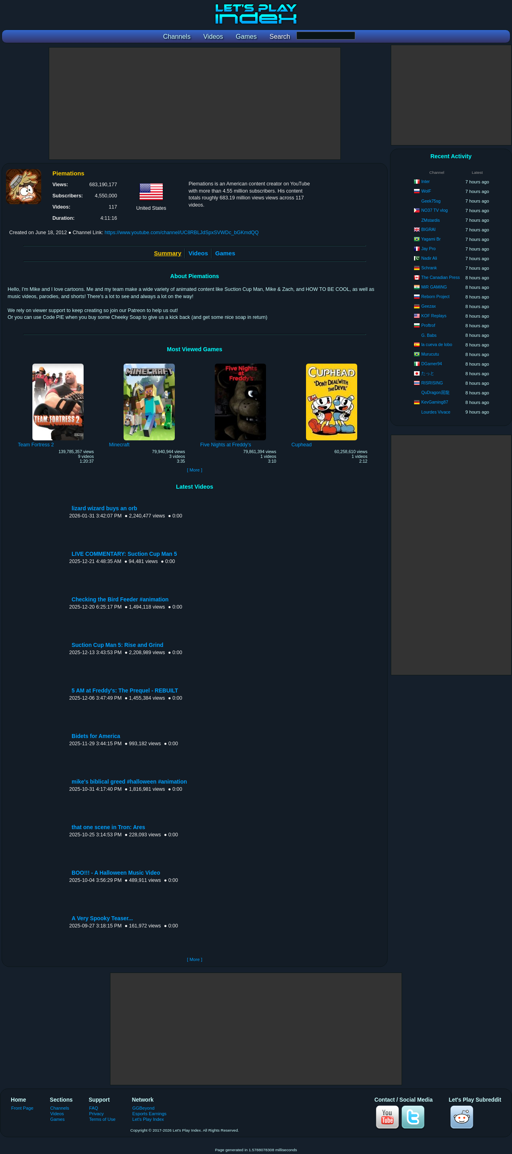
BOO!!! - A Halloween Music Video (116, 873)
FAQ (93, 1108)
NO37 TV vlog (434, 210)
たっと (427, 373)
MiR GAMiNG (434, 287)
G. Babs (428, 335)
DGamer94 (431, 363)
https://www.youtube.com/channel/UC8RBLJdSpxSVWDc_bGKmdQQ (181, 232)
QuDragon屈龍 (435, 392)
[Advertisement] (194, 103)
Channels (59, 1108)
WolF (426, 191)
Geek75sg (430, 201)
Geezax (428, 306)
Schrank (429, 267)
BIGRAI (428, 229)
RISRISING (432, 382)
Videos (198, 253)
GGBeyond (143, 1108)
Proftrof (428, 325)
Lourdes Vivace (435, 412)
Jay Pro (428, 248)
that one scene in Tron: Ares (108, 827)
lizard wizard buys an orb (104, 508)
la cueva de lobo (436, 344)
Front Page (22, 1108)
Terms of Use (102, 1119)
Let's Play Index (148, 1119)
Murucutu (430, 354)
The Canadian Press (440, 277)
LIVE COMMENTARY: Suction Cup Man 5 (124, 554)
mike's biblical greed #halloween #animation (129, 782)
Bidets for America (96, 736)
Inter (425, 181)
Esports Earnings (149, 1113)
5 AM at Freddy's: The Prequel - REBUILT (125, 691)
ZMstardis (430, 220)
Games (225, 253)
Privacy (96, 1113)
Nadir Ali (429, 258)
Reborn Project (435, 296)
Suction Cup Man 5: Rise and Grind (117, 645)
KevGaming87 (434, 402)
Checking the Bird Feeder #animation (120, 600)
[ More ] (194, 470)
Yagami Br (431, 239)
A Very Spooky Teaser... (102, 918)
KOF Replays (433, 315)
